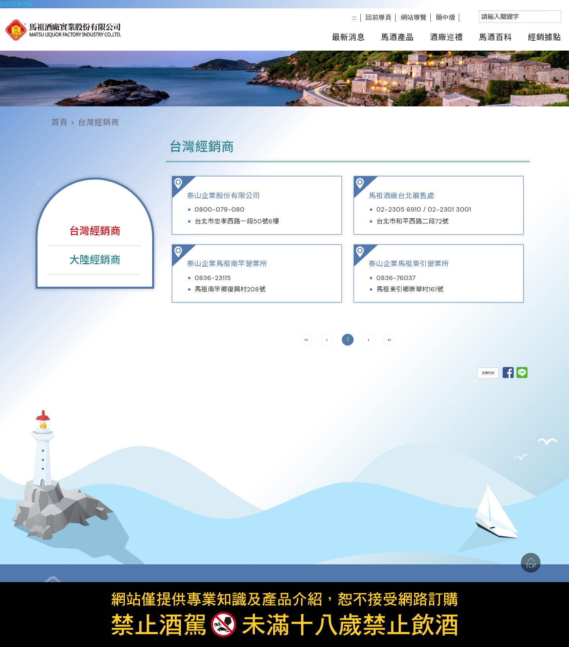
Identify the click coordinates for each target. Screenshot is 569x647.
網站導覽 (414, 17)
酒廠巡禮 (446, 37)
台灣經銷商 (95, 231)
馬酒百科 (495, 37)
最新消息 (348, 37)
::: (354, 17)
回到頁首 (531, 563)
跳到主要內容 (16, 4)
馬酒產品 (397, 37)
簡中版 (446, 17)
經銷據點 (544, 37)
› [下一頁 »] (368, 339)
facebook (469, 18)
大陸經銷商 (95, 260)
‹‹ (306, 339)
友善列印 (488, 373)
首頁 (59, 122)
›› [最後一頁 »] (389, 339)
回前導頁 (379, 17)
